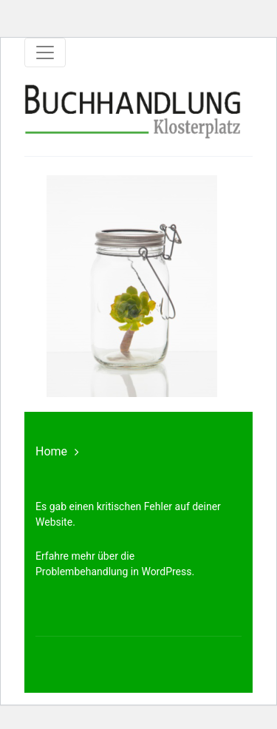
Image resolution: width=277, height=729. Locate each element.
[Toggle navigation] (45, 52)
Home (51, 451)
